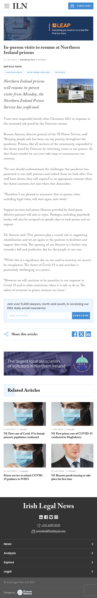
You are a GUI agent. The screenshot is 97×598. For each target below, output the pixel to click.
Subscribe (81, 315)
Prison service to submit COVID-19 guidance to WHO (23, 477)
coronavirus (13, 72)
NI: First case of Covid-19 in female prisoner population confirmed (24, 436)
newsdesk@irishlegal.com (51, 531)
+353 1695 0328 (50, 525)
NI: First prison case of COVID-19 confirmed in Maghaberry (72, 436)
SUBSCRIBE (81, 6)
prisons (60, 72)
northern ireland (38, 72)
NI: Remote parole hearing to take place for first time (71, 477)
